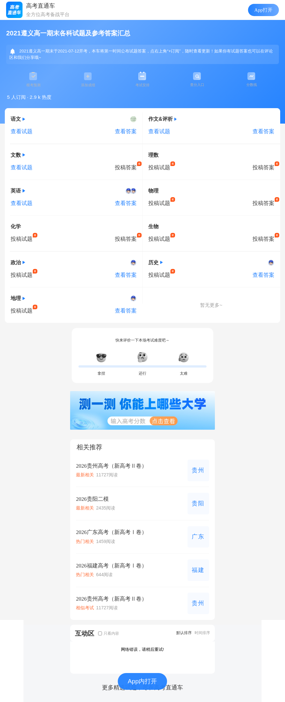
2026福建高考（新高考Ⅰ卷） (111, 566)
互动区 (84, 633)
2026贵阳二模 (92, 499)
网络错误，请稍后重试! (142, 649)
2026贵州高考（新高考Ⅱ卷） (111, 466)
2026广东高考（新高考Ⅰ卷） (111, 532)
